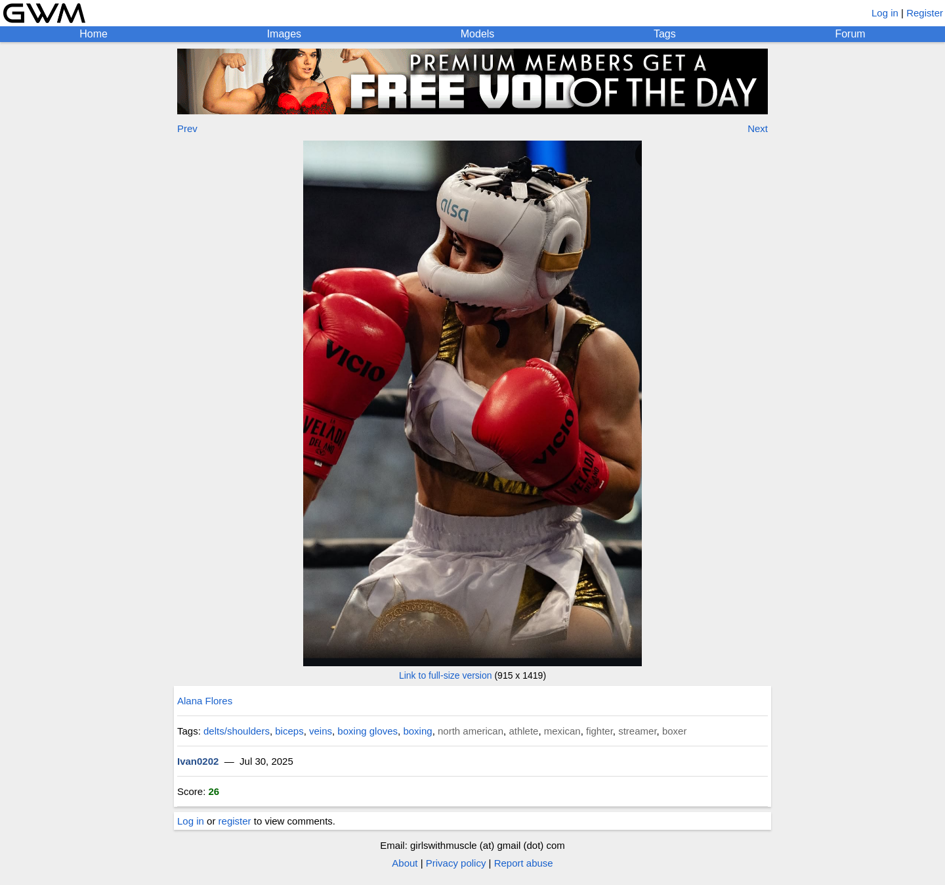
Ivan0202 (198, 761)
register (235, 821)
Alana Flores (204, 700)
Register (924, 12)
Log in (885, 12)
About (404, 863)
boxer (674, 731)
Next (757, 128)
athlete (523, 731)
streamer (637, 731)
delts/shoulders (236, 731)
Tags (665, 33)
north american (470, 731)
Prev (187, 128)
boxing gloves (367, 731)
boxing (417, 731)
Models (478, 33)
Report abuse (523, 863)
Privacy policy (456, 863)
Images (284, 33)
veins (320, 731)
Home (93, 33)
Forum (850, 33)
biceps (289, 731)
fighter (599, 731)
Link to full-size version (445, 675)
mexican (562, 731)
